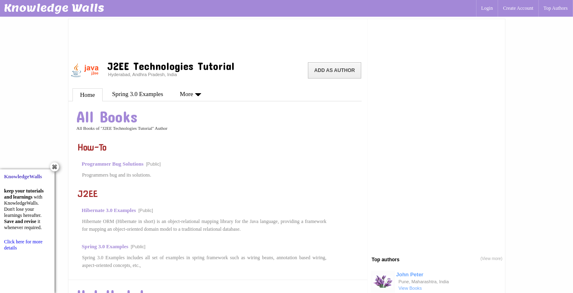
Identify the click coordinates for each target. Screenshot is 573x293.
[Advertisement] (218, 38)
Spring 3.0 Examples (137, 94)
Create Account (518, 8)
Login (487, 8)
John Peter (410, 274)
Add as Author (334, 70)
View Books (410, 288)
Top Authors (556, 8)
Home (87, 95)
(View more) (492, 258)
